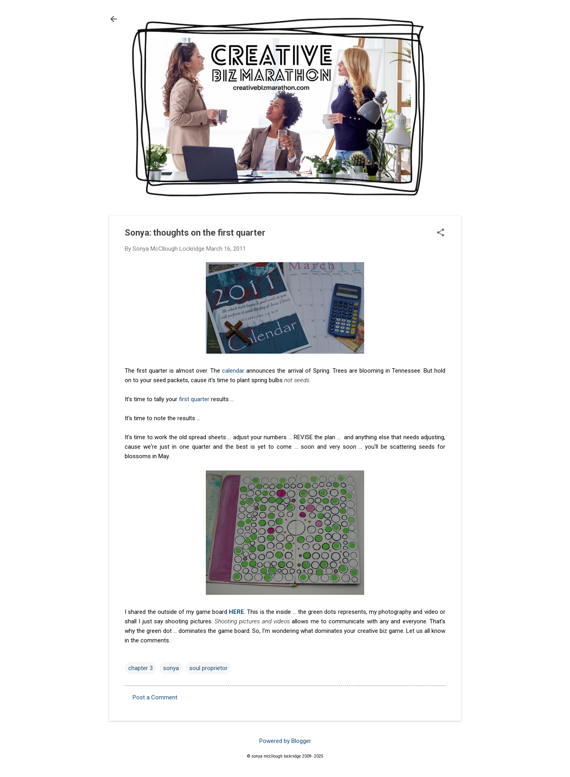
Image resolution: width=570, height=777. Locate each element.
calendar (233, 370)
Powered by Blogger (285, 741)
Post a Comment (155, 697)
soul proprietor (208, 668)
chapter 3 (140, 668)
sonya (171, 668)
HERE (236, 611)
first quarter (194, 399)
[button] (440, 233)
